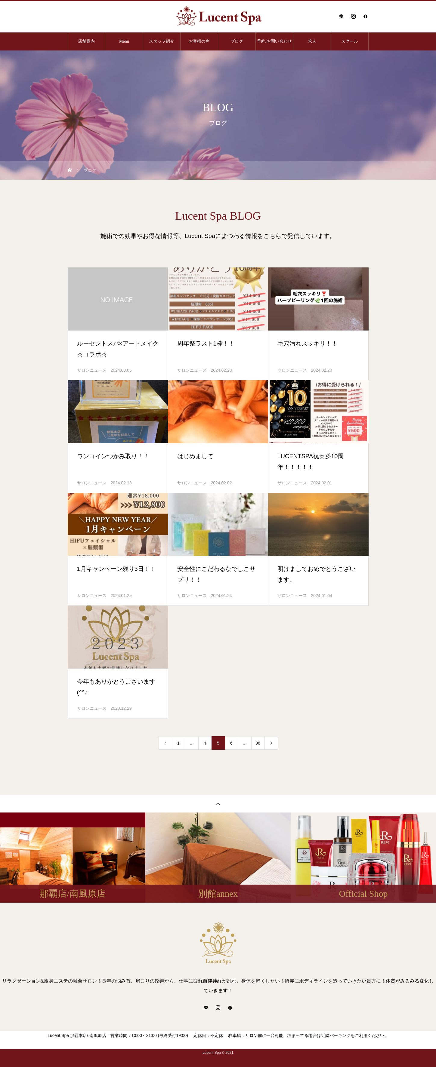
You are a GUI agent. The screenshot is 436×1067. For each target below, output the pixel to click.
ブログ (236, 41)
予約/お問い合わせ (274, 41)
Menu (124, 41)
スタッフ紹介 (161, 41)
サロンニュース (92, 370)
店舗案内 (86, 41)
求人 (312, 41)
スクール (349, 41)
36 (257, 743)
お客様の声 (199, 41)
